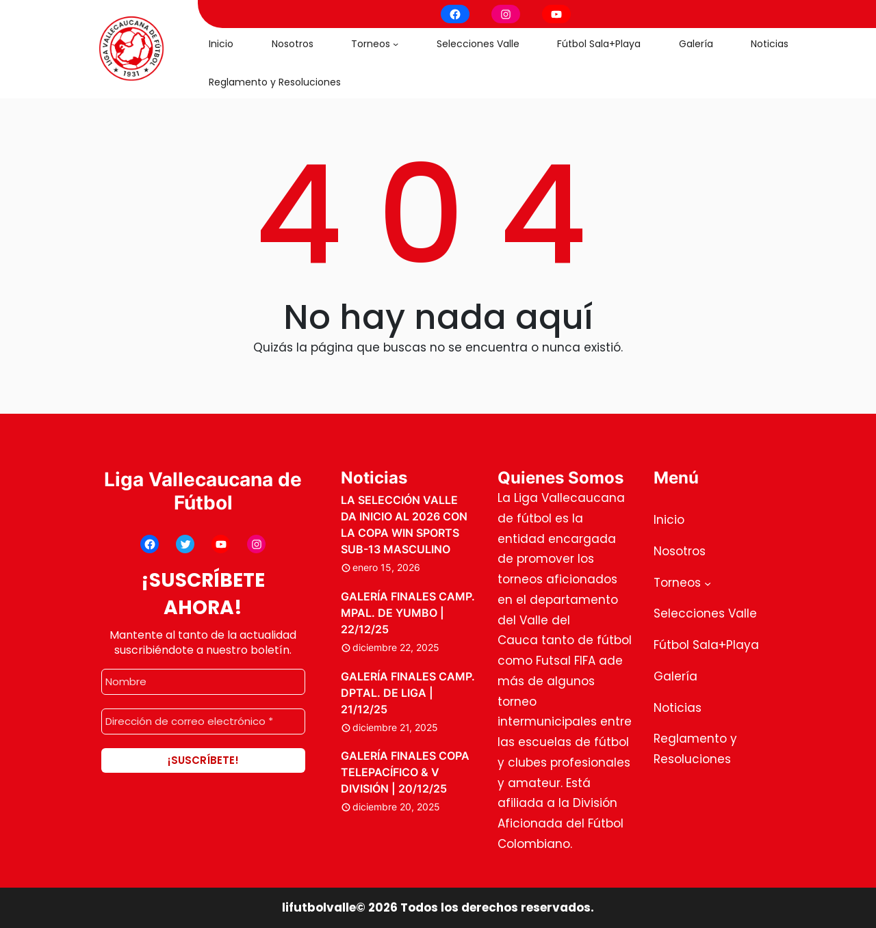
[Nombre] (203, 682)
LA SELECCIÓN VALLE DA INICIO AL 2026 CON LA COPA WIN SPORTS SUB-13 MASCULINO (404, 524)
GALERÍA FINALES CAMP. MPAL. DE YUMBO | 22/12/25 (408, 612)
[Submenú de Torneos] (395, 44)
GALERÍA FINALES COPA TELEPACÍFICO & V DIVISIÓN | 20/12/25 (405, 772)
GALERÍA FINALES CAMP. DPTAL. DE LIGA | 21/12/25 (408, 693)
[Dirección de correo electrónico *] (203, 721)
